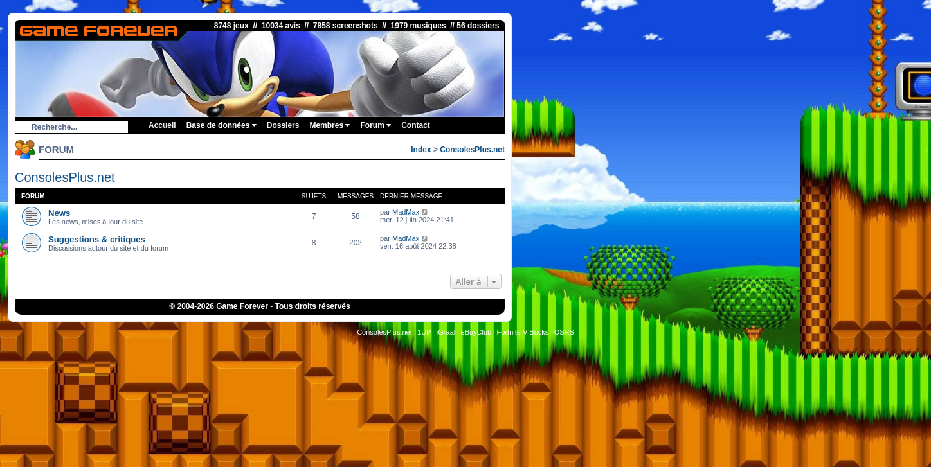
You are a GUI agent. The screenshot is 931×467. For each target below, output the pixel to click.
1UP (424, 332)
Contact (415, 125)
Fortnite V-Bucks (523, 332)
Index (421, 149)
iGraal (446, 332)
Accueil (162, 125)
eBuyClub (476, 332)
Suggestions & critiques (96, 239)
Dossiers (283, 125)
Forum (375, 125)
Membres (329, 125)
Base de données (221, 125)
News (59, 213)
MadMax (405, 212)
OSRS (564, 332)
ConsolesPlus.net (472, 149)
